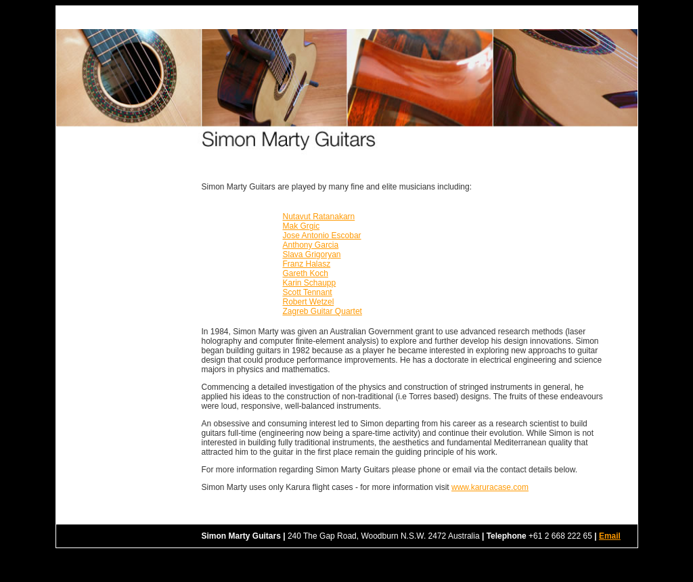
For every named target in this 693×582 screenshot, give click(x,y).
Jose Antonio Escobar (322, 235)
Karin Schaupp (309, 283)
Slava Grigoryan (312, 254)
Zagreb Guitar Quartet (322, 311)
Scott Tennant (307, 292)
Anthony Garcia (311, 245)
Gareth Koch (305, 273)
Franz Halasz (307, 264)
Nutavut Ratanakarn (319, 216)
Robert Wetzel (308, 302)
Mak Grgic (301, 226)
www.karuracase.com (490, 487)
